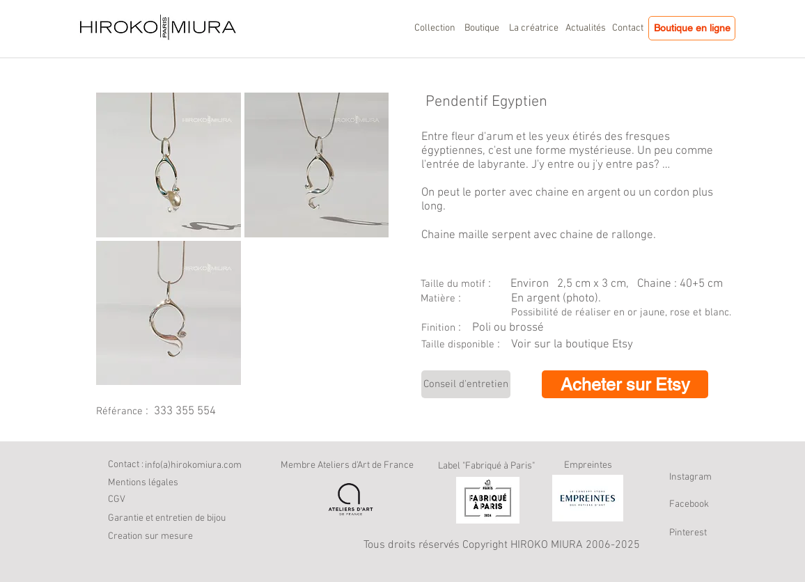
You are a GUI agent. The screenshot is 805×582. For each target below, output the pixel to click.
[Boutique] (482, 28)
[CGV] (120, 499)
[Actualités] (585, 28)
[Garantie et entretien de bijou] (184, 518)
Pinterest (688, 533)
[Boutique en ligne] (691, 28)
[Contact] (627, 28)
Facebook (689, 504)
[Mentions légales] (143, 483)
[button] (161, 536)
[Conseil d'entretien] (465, 384)
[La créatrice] (533, 28)
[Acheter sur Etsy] (625, 384)
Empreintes (588, 465)
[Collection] (434, 28)
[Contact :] (127, 465)
